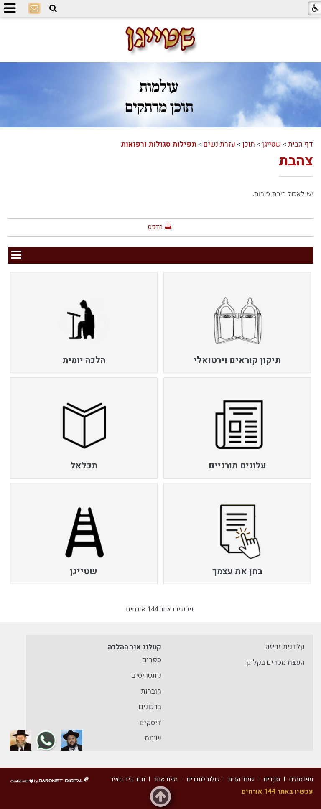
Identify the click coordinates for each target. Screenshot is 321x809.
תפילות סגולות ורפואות (158, 144)
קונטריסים (146, 675)
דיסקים (150, 722)
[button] (53, 8)
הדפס (155, 227)
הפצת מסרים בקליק (275, 662)
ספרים (151, 660)
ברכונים (150, 707)
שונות (153, 738)
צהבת (296, 161)
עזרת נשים (219, 144)
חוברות (151, 691)
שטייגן (271, 144)
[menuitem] (237, 322)
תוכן (248, 144)
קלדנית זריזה (285, 646)
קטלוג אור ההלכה (134, 647)
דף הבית (300, 144)
